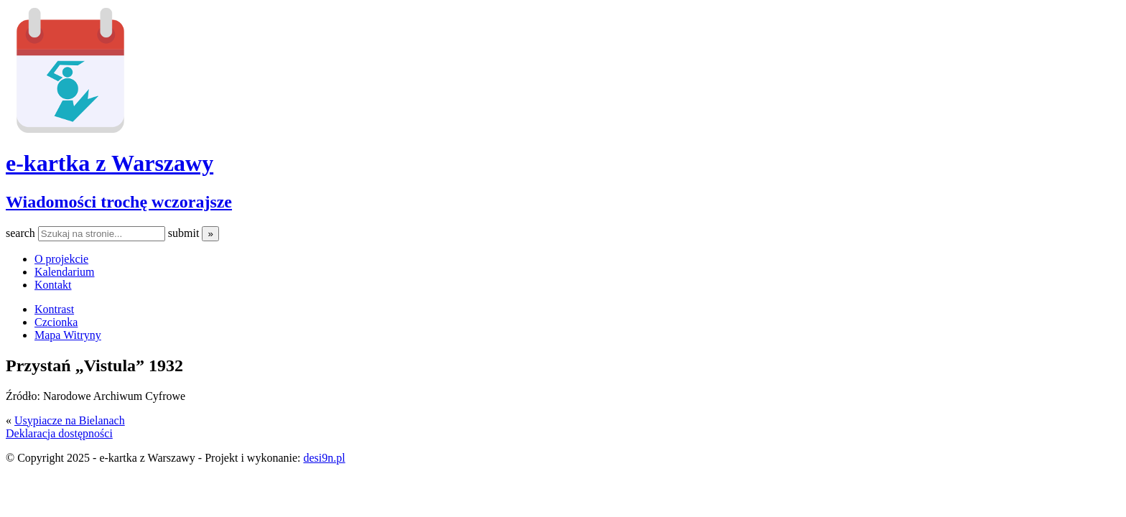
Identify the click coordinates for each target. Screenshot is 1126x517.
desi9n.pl (324, 458)
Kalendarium (64, 272)
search (22, 233)
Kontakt (53, 285)
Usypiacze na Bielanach (69, 420)
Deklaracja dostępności (59, 433)
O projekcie (61, 259)
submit (185, 233)
